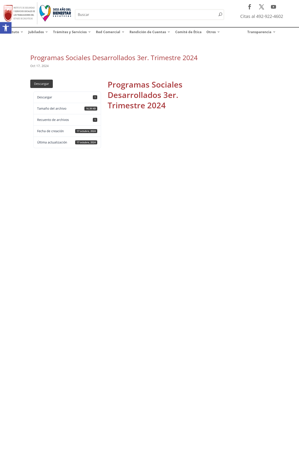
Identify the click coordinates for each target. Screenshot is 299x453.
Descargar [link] (41, 84)
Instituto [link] (11, 32)
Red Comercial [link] (108, 32)
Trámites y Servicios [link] (70, 32)
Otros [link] (211, 32)
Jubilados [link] (36, 32)
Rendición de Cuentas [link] (148, 32)
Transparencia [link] (259, 32)
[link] (5, 28)
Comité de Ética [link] (188, 32)
